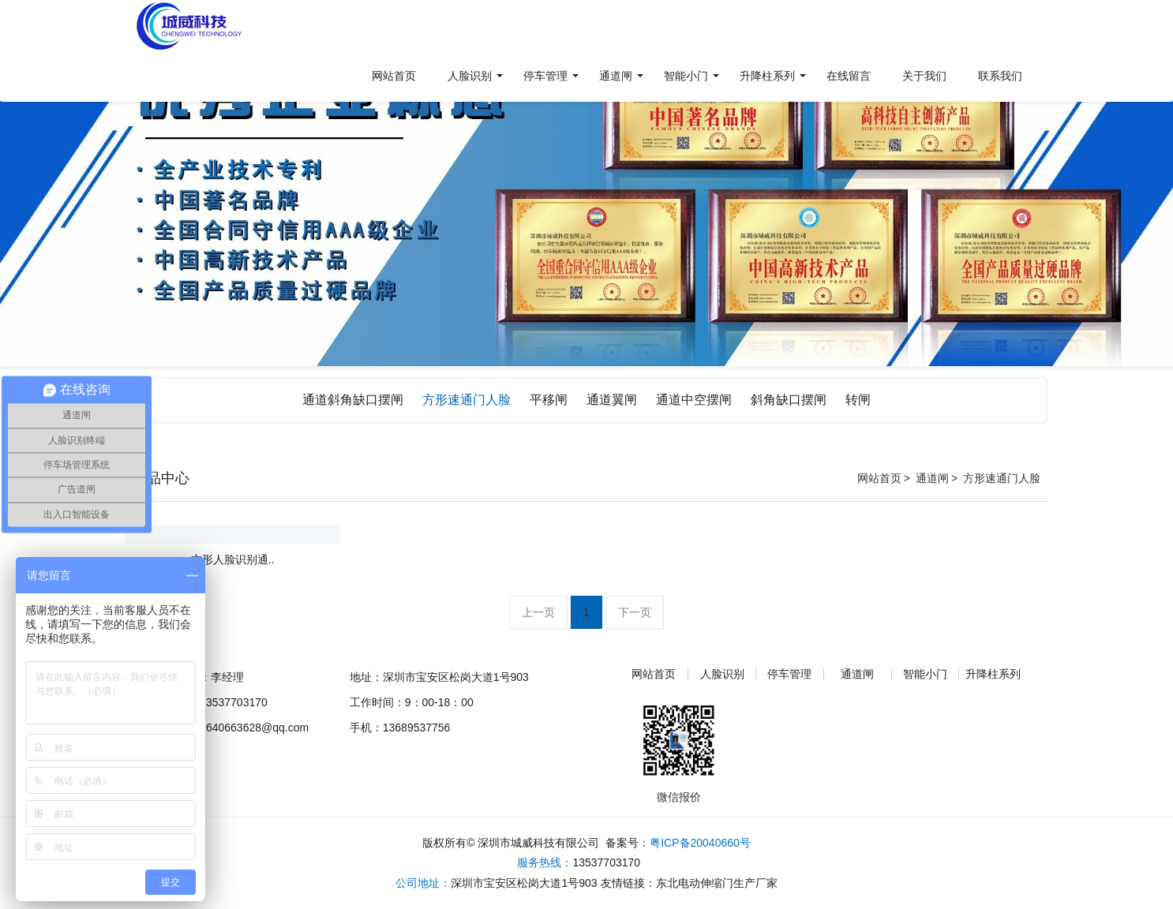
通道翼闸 (611, 399)
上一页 (538, 612)
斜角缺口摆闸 (788, 399)
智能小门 (925, 674)
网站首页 (879, 478)
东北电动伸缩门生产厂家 (717, 883)
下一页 (634, 612)
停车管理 (789, 674)
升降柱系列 (993, 674)
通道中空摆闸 (694, 399)
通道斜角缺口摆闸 (352, 399)
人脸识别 (722, 674)
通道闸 (932, 478)
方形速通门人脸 (466, 399)
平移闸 (549, 399)
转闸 (858, 399)
